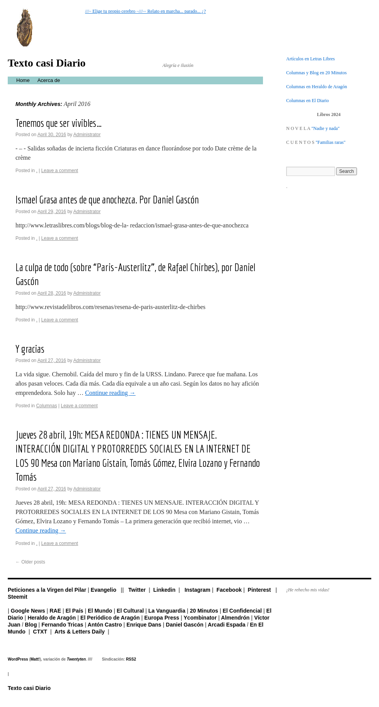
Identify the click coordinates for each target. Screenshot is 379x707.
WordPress (18, 659)
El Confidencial (242, 611)
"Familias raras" (330, 142)
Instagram (197, 590)
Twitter (137, 590)
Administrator (87, 134)
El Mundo (100, 611)
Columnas (46, 405)
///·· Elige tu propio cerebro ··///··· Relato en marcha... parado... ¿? (145, 11)
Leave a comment (59, 170)
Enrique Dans (143, 625)
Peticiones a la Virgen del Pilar (47, 590)
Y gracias (29, 348)
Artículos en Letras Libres (310, 58)
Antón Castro (105, 625)
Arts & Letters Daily (80, 631)
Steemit (17, 597)
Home (23, 80)
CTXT (40, 631)
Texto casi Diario (46, 63)
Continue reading (110, 392)
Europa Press (161, 618)
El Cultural (130, 611)
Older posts (30, 562)
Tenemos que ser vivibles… (58, 122)
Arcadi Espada (226, 625)
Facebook (229, 590)
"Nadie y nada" (325, 128)
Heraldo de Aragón (51, 618)
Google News (28, 611)
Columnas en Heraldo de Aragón (316, 86)
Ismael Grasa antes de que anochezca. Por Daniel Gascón (107, 199)
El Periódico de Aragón (110, 618)
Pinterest (259, 590)
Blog (31, 625)
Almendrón (235, 618)
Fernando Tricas (62, 625)
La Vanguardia (167, 611)
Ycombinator (200, 618)
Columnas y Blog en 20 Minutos (316, 72)
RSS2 (131, 659)
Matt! (35, 659)
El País (74, 611)
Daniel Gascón (184, 625)
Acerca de (49, 80)
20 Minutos (204, 611)
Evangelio (103, 590)
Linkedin (164, 590)
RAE (55, 611)
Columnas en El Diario (307, 100)
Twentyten (76, 659)
